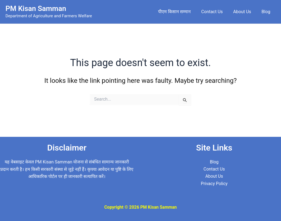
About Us (245, 11)
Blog (266, 11)
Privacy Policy (214, 183)
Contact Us (216, 11)
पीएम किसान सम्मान (180, 11)
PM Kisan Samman (35, 8)
